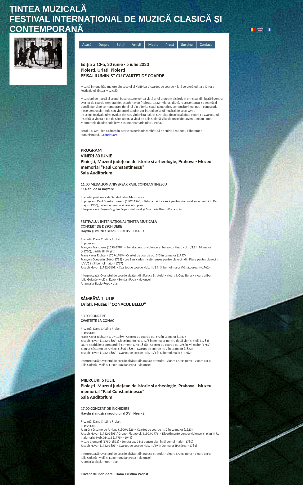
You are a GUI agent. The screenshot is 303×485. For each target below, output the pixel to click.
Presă (169, 44)
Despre (104, 44)
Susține (186, 44)
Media (153, 44)
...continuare (108, 135)
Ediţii (121, 44)
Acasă (86, 44)
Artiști (136, 44)
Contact (206, 44)
